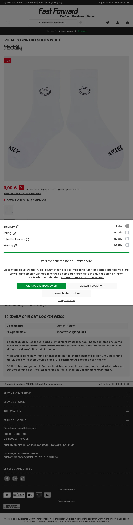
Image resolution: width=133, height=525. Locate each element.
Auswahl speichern (92, 285)
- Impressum (66, 300)
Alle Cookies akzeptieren (41, 285)
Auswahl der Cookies (67, 293)
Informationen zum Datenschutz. (82, 277)
